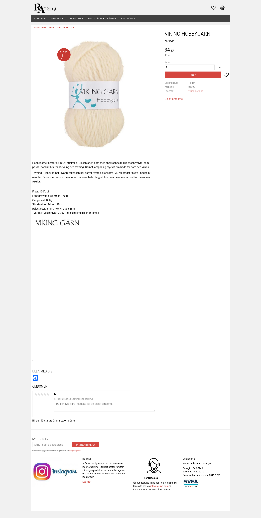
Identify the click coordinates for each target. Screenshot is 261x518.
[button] (215, 7)
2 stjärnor (38, 394)
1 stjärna (35, 394)
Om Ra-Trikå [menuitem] (76, 18)
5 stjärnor (47, 394)
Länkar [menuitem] (111, 18)
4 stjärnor (44, 394)
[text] (197, 50)
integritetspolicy (74, 450)
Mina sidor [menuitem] (57, 18)
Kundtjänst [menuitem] (95, 18)
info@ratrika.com (159, 486)
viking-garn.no (195, 90)
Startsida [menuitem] (40, 18)
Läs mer (86, 481)
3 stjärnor (41, 394)
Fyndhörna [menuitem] (128, 18)
